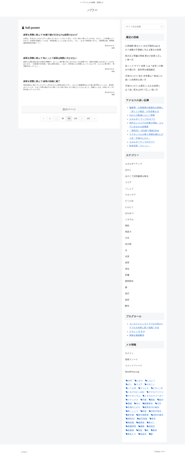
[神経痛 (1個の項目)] (129, 422)
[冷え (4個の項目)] (136, 403)
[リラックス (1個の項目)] (131, 400)
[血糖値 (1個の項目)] (129, 430)
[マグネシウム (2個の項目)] (132, 396)
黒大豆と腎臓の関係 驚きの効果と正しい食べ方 (143, 58)
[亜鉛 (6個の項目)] (151, 400)
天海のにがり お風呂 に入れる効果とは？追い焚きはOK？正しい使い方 (142, 88)
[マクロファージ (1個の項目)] (154, 392)
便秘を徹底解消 (136, 335)
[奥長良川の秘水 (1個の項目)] (150, 407)
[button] (162, 26)
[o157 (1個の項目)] (128, 381)
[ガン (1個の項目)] (128, 384)
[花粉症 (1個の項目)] (150, 426)
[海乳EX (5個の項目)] (130, 419)
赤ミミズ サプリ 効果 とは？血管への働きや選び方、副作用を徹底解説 (144, 68)
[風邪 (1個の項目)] (153, 430)
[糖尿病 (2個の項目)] (139, 422)
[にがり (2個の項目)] (138, 381)
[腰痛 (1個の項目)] (140, 426)
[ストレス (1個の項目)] (143, 388)
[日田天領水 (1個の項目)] (154, 411)
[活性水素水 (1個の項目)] (156, 415)
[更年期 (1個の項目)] (129, 415)
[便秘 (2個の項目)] (128, 403)
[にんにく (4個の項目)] (149, 381)
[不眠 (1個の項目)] (143, 400)
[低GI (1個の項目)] (159, 400)
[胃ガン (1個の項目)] (150, 422)
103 (88, 118)
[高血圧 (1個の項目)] (142, 434)
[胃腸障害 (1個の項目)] (130, 426)
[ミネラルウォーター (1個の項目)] (152, 396)
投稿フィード (131, 359)
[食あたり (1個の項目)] (130, 434)
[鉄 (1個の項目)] (146, 430)
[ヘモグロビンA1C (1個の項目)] (134, 392)
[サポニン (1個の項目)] (149, 384)
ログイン (129, 353)
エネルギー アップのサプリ (142, 119)
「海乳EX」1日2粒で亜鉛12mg (144, 130)
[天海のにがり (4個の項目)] (132, 407)
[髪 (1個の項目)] (150, 434)
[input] (144, 26)
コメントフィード (133, 365)
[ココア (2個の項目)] (137, 384)
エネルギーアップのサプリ (142, 142)
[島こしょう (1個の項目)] (131, 411)
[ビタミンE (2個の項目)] (156, 388)
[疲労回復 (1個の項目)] (141, 419)
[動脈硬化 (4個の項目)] (147, 403)
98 (63, 118)
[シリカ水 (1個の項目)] (130, 388)
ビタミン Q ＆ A (137, 331)
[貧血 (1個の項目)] (138, 430)
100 (75, 118)
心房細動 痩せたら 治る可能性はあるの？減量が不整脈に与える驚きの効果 (143, 48)
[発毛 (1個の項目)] (152, 419)
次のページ (69, 109)
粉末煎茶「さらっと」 (140, 146)
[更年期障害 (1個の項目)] (142, 415)
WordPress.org (132, 372)
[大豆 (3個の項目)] (157, 403)
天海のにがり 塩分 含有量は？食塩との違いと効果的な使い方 (143, 78)
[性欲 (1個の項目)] (143, 411)
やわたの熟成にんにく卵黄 (142, 115)
